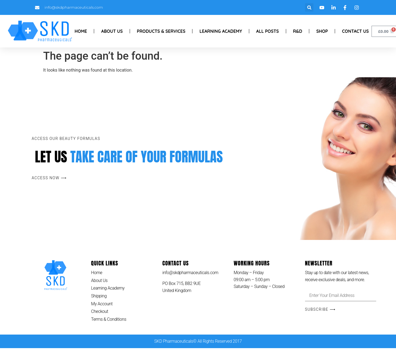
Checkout (99, 311)
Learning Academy (220, 31)
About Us (111, 31)
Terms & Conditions (108, 319)
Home (81, 31)
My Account (101, 303)
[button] (309, 7)
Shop (322, 31)
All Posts (267, 31)
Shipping (98, 296)
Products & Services (161, 31)
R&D (297, 31)
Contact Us (355, 31)
